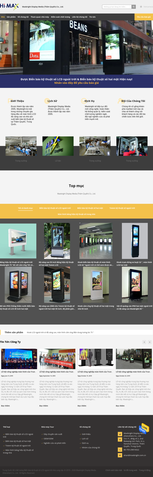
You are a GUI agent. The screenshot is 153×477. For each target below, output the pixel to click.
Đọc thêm (5, 406)
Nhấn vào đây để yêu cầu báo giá (76, 82)
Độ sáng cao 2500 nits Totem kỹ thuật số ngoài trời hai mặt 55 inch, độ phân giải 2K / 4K (57, 307)
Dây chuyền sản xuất (51, 434)
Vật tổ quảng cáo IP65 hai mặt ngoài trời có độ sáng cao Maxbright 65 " (134, 307)
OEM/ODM (47, 438)
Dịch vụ (84, 443)
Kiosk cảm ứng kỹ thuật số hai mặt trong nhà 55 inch (96, 307)
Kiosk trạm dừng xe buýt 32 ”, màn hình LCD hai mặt (134, 263)
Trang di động (144, 470)
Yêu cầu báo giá (144, 17)
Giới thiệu (85, 434)
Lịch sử (84, 438)
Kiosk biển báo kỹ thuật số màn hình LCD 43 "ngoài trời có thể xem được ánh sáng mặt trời (95, 263)
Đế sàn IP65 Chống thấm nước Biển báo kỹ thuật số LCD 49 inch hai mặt (17, 307)
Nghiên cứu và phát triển (53, 443)
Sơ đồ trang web (130, 470)
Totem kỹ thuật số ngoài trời (16, 445)
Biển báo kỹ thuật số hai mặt (17, 441)
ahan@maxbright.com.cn (132, 455)
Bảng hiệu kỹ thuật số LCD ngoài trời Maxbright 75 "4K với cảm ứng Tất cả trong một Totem (16, 263)
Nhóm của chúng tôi (90, 447)
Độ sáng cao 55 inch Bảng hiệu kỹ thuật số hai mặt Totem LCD (56, 263)
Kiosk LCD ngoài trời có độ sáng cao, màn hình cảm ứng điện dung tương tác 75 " (60, 332)
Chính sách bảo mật (113, 470)
